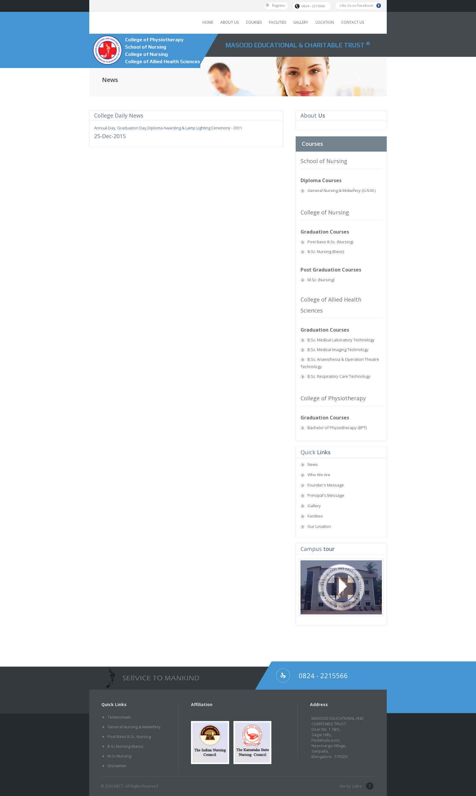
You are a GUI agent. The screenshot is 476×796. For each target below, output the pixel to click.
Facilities (315, 516)
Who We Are (319, 474)
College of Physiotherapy (154, 40)
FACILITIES (277, 22)
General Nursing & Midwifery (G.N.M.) (342, 190)
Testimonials (119, 717)
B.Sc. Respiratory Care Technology (339, 376)
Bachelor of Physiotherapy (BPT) (337, 427)
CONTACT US (352, 22)
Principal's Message (326, 495)
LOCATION (324, 22)
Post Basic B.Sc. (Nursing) (330, 241)
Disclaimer (117, 765)
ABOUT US (229, 22)
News (313, 464)
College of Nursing (146, 54)
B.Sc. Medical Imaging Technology (338, 349)
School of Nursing (145, 47)
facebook (369, 786)
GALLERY (300, 22)
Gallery (314, 505)
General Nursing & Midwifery (134, 726)
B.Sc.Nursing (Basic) (125, 746)
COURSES (254, 22)
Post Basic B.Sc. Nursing (129, 736)
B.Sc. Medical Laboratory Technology (341, 340)
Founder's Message (326, 485)
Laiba (357, 786)
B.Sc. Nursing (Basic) (326, 251)
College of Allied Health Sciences (162, 61)
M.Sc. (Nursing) (321, 279)
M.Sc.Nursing (119, 756)
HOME (207, 22)
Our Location (319, 526)
